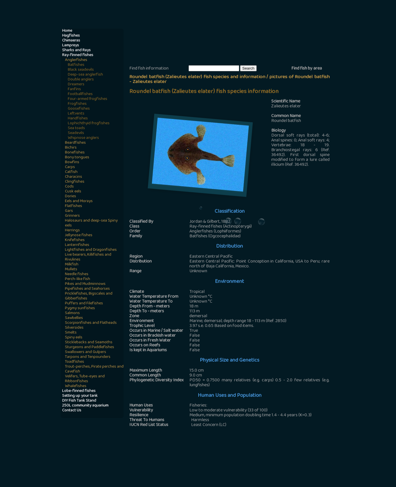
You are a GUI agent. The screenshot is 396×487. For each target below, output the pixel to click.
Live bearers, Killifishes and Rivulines (88, 257)
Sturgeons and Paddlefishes (89, 347)
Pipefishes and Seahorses (87, 289)
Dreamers (76, 84)
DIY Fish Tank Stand (79, 401)
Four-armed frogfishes (87, 99)
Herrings (72, 230)
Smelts (71, 333)
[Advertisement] (233, 46)
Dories (70, 196)
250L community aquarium (85, 406)
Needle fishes (76, 274)
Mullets (71, 269)
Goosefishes (79, 109)
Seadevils (76, 133)
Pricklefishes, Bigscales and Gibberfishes (88, 296)
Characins (73, 177)
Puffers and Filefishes (84, 303)
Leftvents (76, 114)
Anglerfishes (76, 60)
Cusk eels (73, 192)
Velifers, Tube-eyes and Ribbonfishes (85, 379)
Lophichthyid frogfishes (89, 123)
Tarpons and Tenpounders (87, 357)
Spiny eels (73, 338)
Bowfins (72, 162)
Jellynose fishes (78, 235)
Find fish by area (306, 68)
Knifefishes (75, 240)
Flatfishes (73, 206)
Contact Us (71, 411)
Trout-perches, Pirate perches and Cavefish (94, 369)
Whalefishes (75, 386)
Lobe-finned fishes (79, 391)
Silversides (74, 328)
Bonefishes (75, 153)
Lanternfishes (77, 245)
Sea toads (76, 128)
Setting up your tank (80, 396)
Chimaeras (71, 41)
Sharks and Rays (76, 50)
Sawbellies (74, 318)
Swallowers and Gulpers (85, 352)
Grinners (72, 216)
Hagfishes (71, 36)
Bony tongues (77, 157)
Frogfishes (77, 104)
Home (67, 31)
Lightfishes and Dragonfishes (91, 250)
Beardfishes (75, 143)
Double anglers (81, 80)
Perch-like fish (77, 279)
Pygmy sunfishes (80, 308)
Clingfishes (74, 182)
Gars (69, 211)
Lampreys (70, 46)
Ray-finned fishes (77, 55)
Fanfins (74, 89)
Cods (69, 187)
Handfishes (78, 119)
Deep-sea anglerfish (85, 75)
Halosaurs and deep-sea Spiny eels (91, 223)
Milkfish (71, 265)
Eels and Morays (79, 201)
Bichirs (71, 148)
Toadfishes (74, 362)
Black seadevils (81, 70)
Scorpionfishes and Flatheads (91, 323)
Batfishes (76, 65)
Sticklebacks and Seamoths (88, 342)
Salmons (72, 313)
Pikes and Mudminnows (85, 284)
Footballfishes (80, 94)
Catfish (71, 172)
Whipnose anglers (83, 138)
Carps (70, 167)
